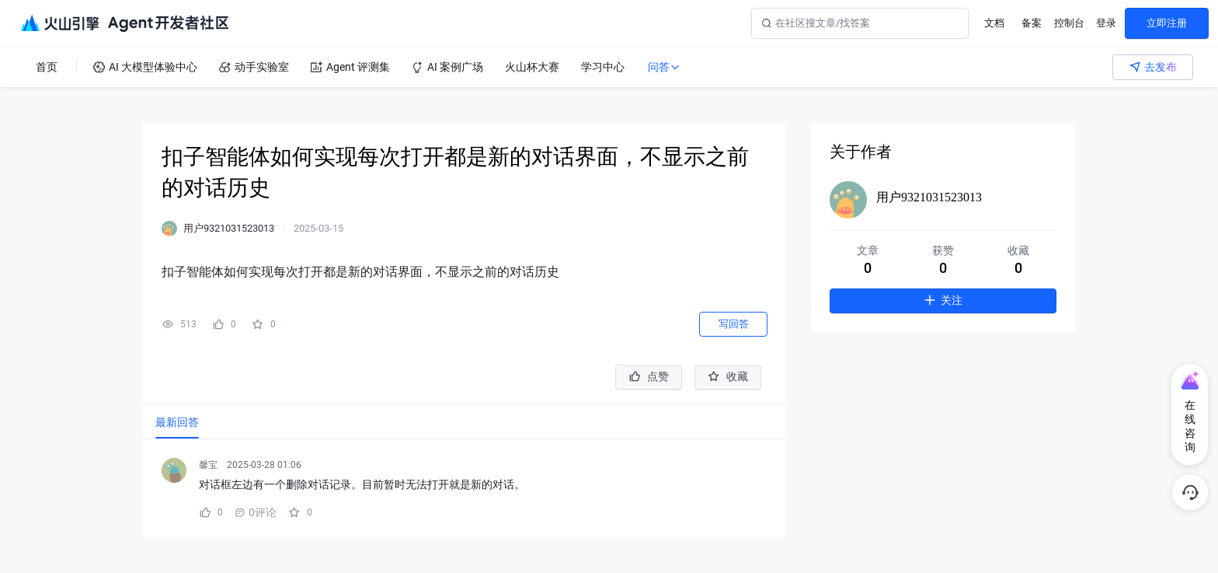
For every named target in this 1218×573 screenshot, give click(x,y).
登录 (1106, 23)
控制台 (1069, 23)
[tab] (177, 422)
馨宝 (208, 464)
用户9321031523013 (929, 197)
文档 (994, 23)
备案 (1031, 23)
